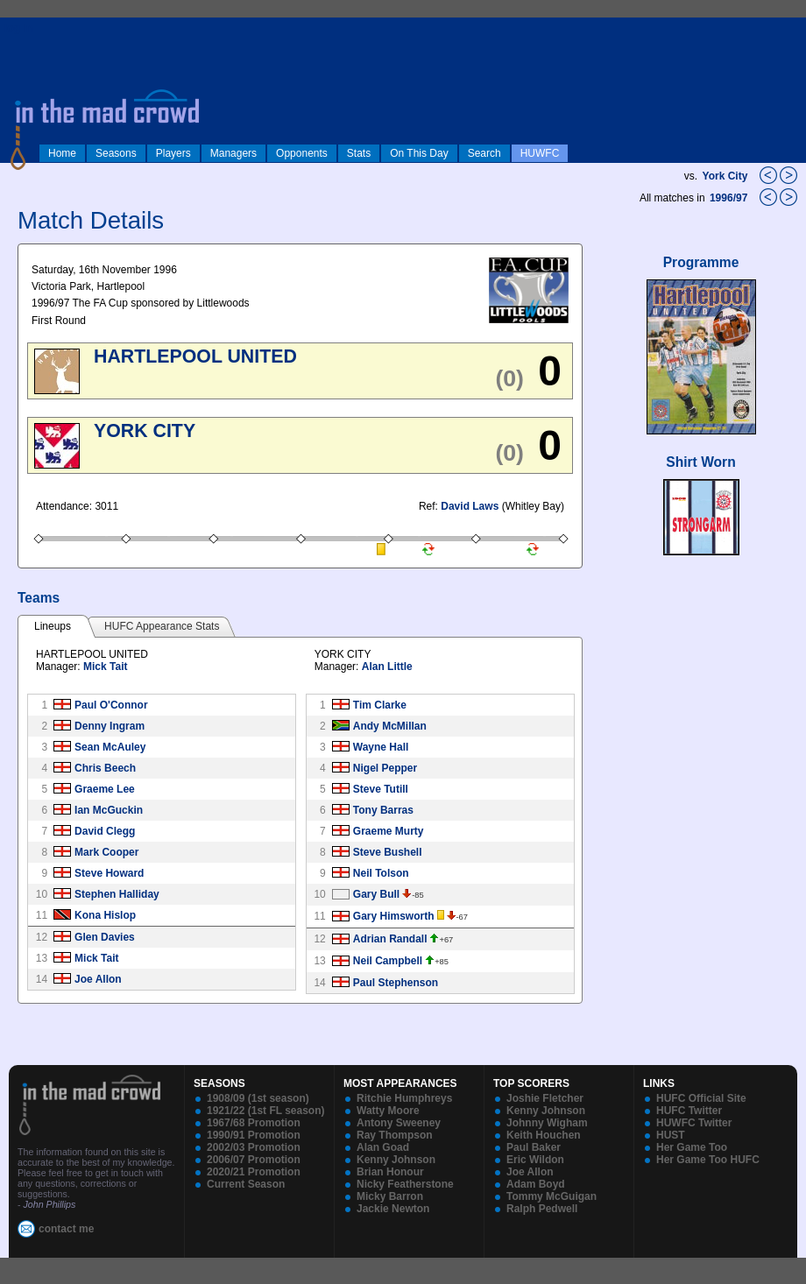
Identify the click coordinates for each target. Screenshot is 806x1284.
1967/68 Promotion (253, 1123)
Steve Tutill (380, 789)
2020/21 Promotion (253, 1172)
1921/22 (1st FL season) (266, 1110)
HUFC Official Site (701, 1098)
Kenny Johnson (396, 1159)
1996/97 (730, 198)
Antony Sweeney (399, 1123)
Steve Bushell (387, 852)
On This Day (419, 153)
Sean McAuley (109, 747)
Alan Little (387, 666)
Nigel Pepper (385, 768)
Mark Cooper (106, 852)
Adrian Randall (390, 939)
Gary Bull (376, 894)
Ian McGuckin (108, 810)
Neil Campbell (387, 961)
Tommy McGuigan (551, 1196)
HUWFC (540, 153)
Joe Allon (98, 979)
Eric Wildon (535, 1159)
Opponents (302, 153)
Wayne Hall (381, 747)
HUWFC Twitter (694, 1123)
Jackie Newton (393, 1209)
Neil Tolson (381, 873)
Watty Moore (388, 1110)
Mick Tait (105, 666)
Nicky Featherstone (405, 1184)
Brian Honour (390, 1172)
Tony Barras (383, 810)
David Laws (469, 506)
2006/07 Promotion (253, 1159)
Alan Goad (383, 1147)
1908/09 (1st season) (258, 1098)
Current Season (246, 1184)
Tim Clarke (380, 705)
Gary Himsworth (394, 916)
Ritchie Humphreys (404, 1098)
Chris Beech (105, 768)
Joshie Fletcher (544, 1098)
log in (18, 28)
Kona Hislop (105, 915)
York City (725, 176)
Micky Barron (390, 1196)
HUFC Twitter (689, 1110)
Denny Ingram (109, 726)
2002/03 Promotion (253, 1147)
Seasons (116, 153)
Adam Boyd (535, 1184)
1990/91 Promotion (253, 1135)
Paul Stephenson (395, 983)
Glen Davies (104, 937)
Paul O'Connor (111, 705)
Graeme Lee (104, 789)
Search (484, 153)
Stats (359, 153)
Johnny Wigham (547, 1123)
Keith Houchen (543, 1135)
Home (62, 153)
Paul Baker (533, 1147)
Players (173, 153)
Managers (233, 153)
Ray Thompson (395, 1135)
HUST (670, 1135)
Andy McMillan (390, 726)
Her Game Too (691, 1147)
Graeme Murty (388, 831)
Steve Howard (109, 873)
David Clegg (104, 831)
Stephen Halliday (116, 894)
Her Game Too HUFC (708, 1159)
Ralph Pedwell (541, 1209)
